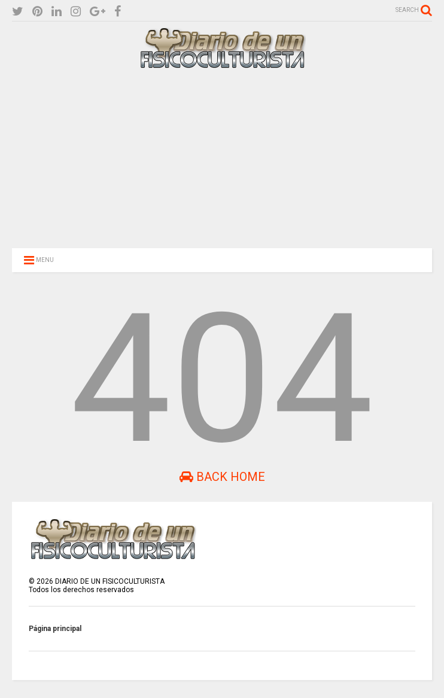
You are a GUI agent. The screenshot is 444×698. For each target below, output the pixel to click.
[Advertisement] (222, 156)
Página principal (55, 628)
